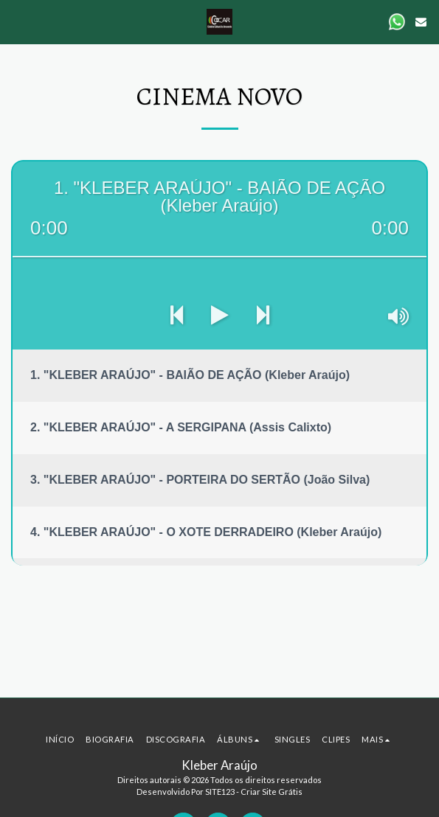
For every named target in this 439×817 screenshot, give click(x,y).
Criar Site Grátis (272, 791)
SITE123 (220, 791)
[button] (16, 21)
